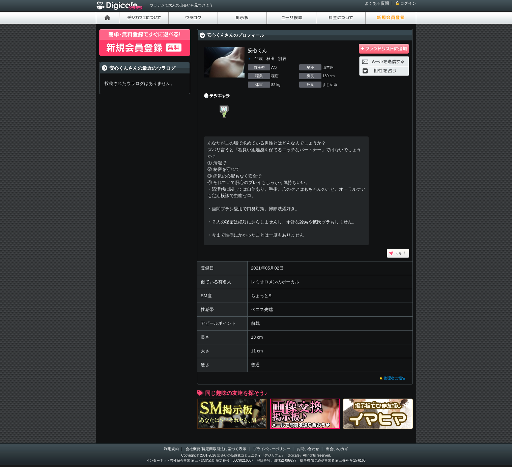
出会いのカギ (337, 449)
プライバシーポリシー (271, 449)
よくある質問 (377, 3)
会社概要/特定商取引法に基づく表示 (216, 449)
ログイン (408, 3)
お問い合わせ (308, 449)
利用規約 (171, 449)
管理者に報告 (394, 378)
